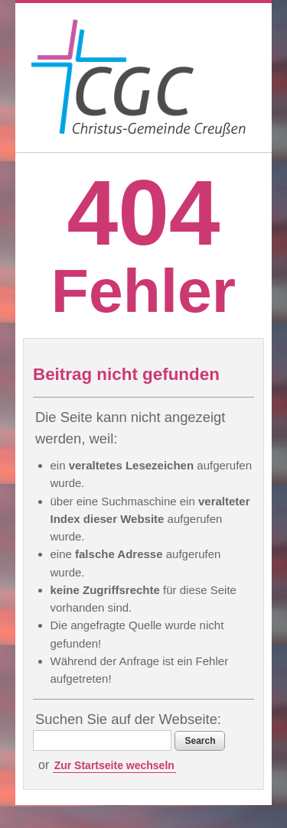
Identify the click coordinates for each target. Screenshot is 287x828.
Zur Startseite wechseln (114, 765)
